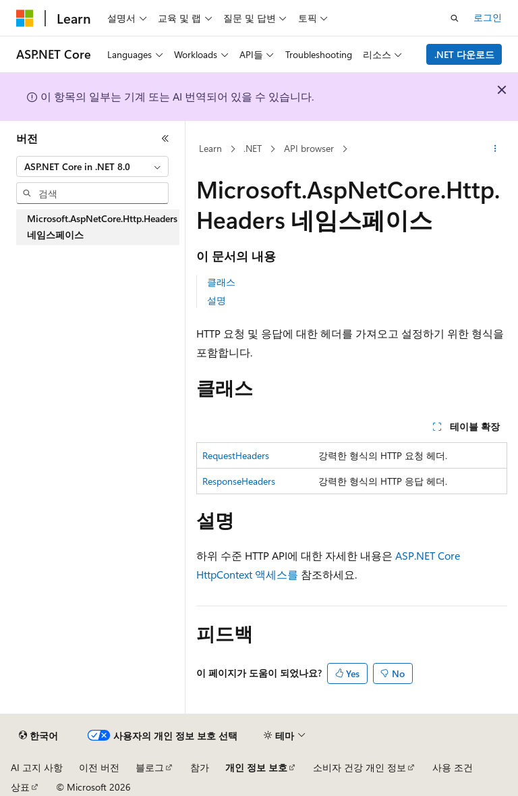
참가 (199, 767)
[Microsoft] (25, 18)
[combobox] (92, 167)
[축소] (165, 138)
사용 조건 (452, 767)
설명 (216, 300)
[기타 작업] (495, 149)
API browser (309, 148)
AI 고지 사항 (37, 767)
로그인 (487, 17)
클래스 (221, 281)
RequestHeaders (235, 455)
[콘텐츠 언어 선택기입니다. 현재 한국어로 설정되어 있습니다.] (38, 736)
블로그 (150, 767)
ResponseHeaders (238, 481)
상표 (20, 786)
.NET (252, 148)
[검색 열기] (454, 18)
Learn (210, 148)
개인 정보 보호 (256, 767)
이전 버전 (99, 767)
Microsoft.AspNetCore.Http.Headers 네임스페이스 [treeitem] (102, 227)
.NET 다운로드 (464, 54)
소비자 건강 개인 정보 (359, 767)
